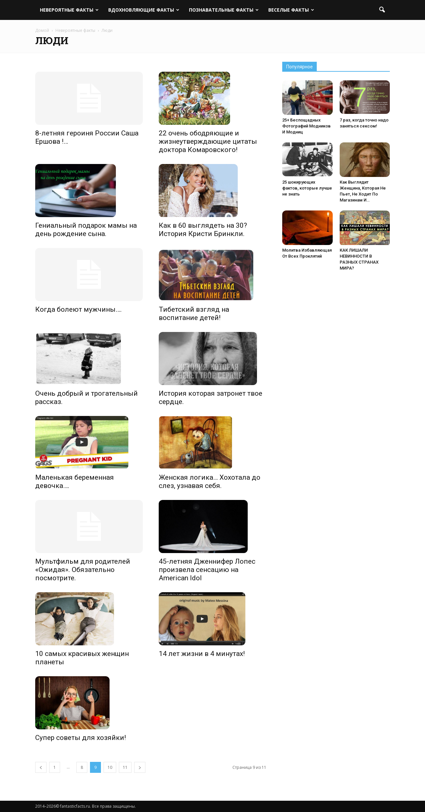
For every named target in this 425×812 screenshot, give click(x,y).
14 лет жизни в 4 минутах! (202, 654)
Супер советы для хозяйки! (80, 738)
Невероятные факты (69, 10)
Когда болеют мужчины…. (78, 309)
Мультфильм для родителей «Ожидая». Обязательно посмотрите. (82, 569)
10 (110, 767)
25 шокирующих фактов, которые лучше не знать (307, 188)
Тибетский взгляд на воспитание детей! (194, 313)
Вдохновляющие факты (143, 10)
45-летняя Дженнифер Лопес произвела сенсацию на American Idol (207, 569)
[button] (382, 10)
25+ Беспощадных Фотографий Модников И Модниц (306, 126)
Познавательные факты (224, 10)
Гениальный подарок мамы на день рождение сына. (86, 229)
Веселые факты (291, 10)
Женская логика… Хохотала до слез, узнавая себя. (209, 481)
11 (125, 767)
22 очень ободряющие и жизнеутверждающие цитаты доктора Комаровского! (208, 141)
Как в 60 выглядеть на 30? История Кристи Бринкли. (203, 229)
